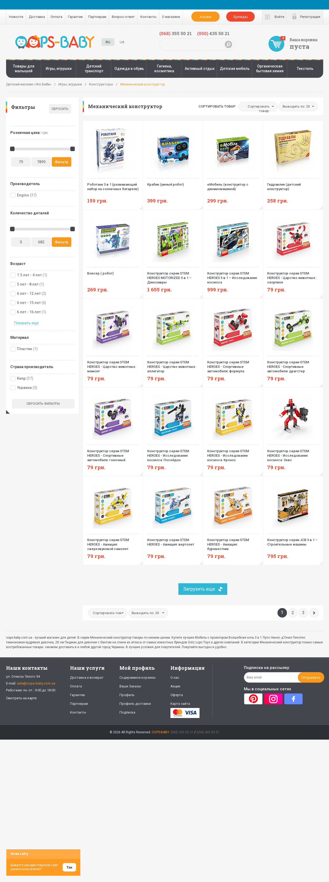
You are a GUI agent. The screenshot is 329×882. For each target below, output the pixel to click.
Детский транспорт (94, 68)
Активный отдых (200, 68)
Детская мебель (235, 68)
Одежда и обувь (129, 68)
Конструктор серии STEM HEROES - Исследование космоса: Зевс (293, 453)
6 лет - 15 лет (29, 303)
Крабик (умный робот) (173, 182)
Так (69, 867)
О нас (174, 677)
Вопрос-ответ (123, 17)
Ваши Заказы (130, 686)
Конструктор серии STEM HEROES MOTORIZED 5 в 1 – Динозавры (173, 275)
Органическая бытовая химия (270, 68)
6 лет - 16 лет (29, 312)
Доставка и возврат (87, 677)
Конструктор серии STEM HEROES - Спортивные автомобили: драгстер (293, 364)
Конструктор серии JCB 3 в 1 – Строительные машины (293, 540)
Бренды (240, 16)
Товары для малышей (23, 68)
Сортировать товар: (217, 106)
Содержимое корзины (137, 677)
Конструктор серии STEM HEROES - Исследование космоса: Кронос (233, 453)
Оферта (176, 695)
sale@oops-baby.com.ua (36, 683)
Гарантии (75, 17)
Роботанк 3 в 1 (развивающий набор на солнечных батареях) (113, 184)
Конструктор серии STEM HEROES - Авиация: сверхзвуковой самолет (113, 542)
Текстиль (305, 68)
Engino (23, 195)
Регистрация (310, 17)
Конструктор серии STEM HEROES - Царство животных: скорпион (293, 275)
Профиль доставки (135, 704)
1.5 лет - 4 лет (29, 275)
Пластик (24, 349)
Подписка (127, 712)
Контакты (148, 17)
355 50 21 (175, 33)
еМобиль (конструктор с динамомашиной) (233, 184)
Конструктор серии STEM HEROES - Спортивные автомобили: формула (233, 364)
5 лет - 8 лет (28, 284)
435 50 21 (213, 33)
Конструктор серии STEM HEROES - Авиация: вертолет (173, 540)
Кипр (21, 378)
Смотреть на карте (21, 698)
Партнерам (97, 17)
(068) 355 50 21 (181, 732)
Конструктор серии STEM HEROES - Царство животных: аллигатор (173, 364)
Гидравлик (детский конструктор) (293, 184)
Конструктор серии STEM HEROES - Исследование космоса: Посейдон (173, 453)
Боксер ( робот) (113, 271)
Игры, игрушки (59, 68)
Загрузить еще (199, 589)
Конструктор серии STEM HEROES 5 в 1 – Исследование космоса (233, 275)
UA (122, 42)
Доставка (37, 17)
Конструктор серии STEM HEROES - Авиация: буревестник (233, 542)
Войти (279, 17)
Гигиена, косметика (164, 68)
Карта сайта (180, 704)
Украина (24, 387)
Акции (205, 16)
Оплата (56, 17)
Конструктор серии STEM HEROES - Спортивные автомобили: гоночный (113, 453)
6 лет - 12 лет (29, 293)
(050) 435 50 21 (207, 732)
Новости (16, 17)
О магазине (171, 17)
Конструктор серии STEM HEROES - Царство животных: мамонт (113, 364)
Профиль (127, 695)
